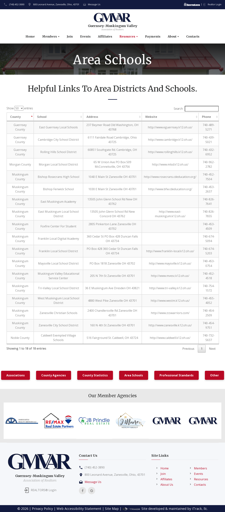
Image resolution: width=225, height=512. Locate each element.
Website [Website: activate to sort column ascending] (151, 117)
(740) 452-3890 (16, 4)
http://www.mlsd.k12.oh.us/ (170, 164)
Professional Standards (176, 375)
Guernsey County (20, 127)
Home (30, 36)
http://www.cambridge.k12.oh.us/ (170, 140)
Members (49, 36)
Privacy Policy (42, 508)
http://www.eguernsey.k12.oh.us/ (170, 127)
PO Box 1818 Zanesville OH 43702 (112, 263)
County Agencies (53, 375)
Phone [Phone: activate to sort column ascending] (206, 117)
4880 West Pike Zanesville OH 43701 (112, 301)
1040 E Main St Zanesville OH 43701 (112, 177)
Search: (196, 109)
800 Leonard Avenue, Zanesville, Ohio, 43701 (56, 4)
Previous (188, 349)
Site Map (112, 508)
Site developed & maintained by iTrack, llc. (165, 508)
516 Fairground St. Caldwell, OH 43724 (112, 338)
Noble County (20, 338)
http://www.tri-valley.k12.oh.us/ (170, 288)
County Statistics (95, 375)
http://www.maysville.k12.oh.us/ (170, 263)
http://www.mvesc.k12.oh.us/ (170, 276)
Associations (15, 375)
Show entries (20, 108)
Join (70, 36)
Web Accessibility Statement (79, 508)
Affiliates (105, 36)
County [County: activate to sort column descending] (15, 117)
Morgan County (20, 164)
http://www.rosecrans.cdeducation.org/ (170, 177)
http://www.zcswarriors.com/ (170, 313)
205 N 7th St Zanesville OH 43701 (112, 276)
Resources (127, 36)
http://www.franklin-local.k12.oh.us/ (170, 251)
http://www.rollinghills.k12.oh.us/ (170, 152)
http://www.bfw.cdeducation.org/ (170, 189)
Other (214, 375)
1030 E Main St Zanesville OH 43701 (112, 189)
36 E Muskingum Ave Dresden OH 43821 (112, 288)
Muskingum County (20, 176)
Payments (152, 36)
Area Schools (133, 375)
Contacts (192, 36)
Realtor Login (214, 4)
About (172, 36)
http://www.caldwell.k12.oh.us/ (170, 338)
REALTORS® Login (43, 490)
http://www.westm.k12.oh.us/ (170, 301)
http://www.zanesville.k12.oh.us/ (170, 325)
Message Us (94, 4)
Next (212, 349)
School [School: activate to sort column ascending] (42, 117)
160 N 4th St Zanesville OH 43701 (112, 325)
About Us (166, 485)
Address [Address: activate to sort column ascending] (92, 117)
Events (85, 36)
